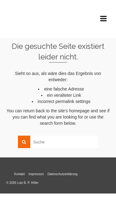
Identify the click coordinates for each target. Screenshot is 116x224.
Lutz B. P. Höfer (39, 19)
